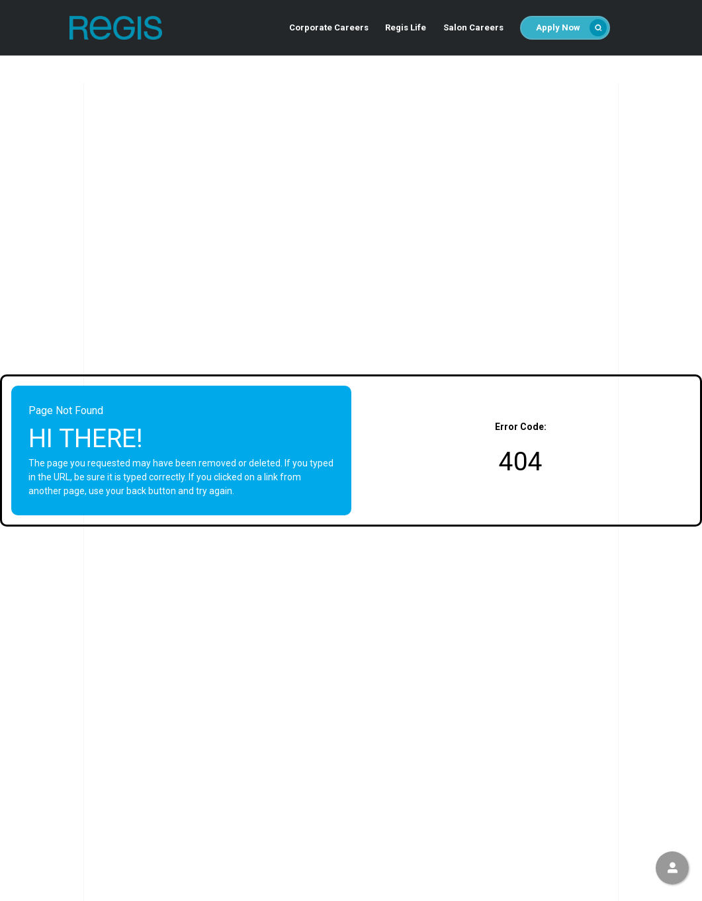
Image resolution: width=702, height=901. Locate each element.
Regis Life (405, 27)
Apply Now (571, 27)
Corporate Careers (329, 27)
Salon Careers (473, 27)
